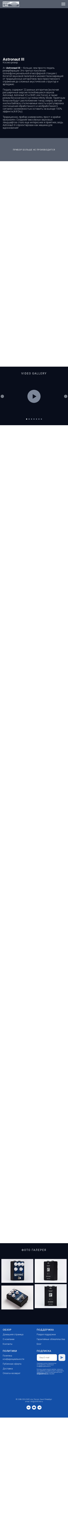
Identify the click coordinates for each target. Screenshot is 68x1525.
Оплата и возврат (11, 1373)
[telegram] (39, 1409)
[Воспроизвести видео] (34, 396)
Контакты (7, 1344)
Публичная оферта (12, 1364)
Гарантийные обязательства (51, 1339)
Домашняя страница (13, 1334)
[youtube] (34, 1409)
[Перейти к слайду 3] (31, 419)
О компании (8, 1339)
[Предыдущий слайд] (2, 396)
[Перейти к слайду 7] (41, 419)
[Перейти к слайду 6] (38, 419)
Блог (39, 1344)
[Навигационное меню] (63, 4)
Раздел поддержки (46, 1334)
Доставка (8, 1368)
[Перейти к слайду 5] (36, 419)
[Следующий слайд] (65, 396)
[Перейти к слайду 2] (29, 419)
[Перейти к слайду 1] (26, 419)
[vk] (28, 1409)
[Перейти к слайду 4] (34, 419)
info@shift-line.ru (42, 1374)
